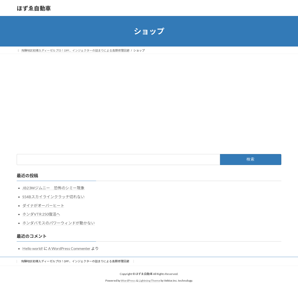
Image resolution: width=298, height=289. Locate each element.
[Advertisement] (149, 89)
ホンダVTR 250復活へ (41, 214)
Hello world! (32, 248)
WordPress (128, 281)
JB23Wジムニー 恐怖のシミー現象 (53, 188)
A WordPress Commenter (69, 248)
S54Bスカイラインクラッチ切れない (53, 196)
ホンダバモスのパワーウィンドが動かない (58, 223)
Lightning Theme (149, 281)
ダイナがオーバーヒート (43, 205)
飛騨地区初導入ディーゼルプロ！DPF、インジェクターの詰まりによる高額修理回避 (75, 261)
